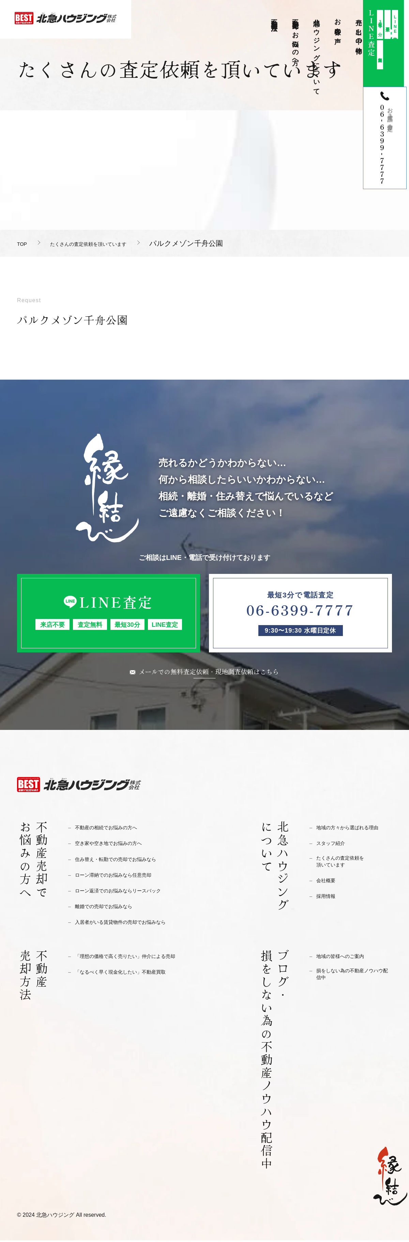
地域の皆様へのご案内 (345, 958)
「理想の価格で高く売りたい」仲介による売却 (136, 958)
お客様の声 (338, 24)
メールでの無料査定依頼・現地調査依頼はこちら (209, 672)
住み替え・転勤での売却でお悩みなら (124, 861)
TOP (24, 243)
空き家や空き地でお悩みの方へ (115, 845)
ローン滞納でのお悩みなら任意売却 (121, 876)
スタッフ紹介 (333, 845)
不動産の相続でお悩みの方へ (112, 829)
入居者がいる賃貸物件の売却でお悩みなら (130, 923)
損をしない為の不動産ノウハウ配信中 (354, 977)
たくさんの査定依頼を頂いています (114, 243)
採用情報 (327, 901)
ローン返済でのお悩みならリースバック (127, 892)
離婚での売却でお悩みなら (110, 908)
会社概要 (327, 885)
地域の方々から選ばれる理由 (354, 829)
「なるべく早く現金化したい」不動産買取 (130, 973)
